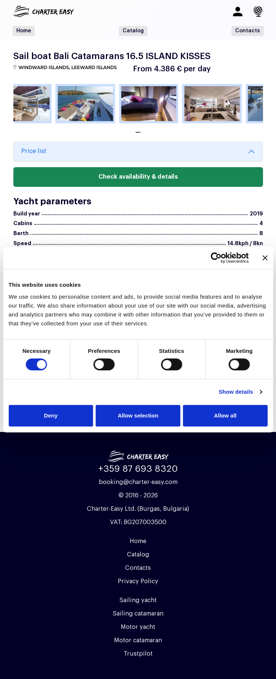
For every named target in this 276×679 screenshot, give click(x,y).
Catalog (133, 30)
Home (23, 30)
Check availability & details (138, 177)
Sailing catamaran (138, 614)
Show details (236, 392)
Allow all (225, 415)
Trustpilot (138, 654)
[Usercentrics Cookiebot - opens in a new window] (216, 257)
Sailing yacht (138, 600)
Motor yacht (138, 627)
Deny (51, 415)
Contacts (247, 30)
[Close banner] (264, 257)
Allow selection (138, 415)
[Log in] (238, 11)
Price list (33, 151)
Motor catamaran (138, 640)
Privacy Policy (138, 581)
